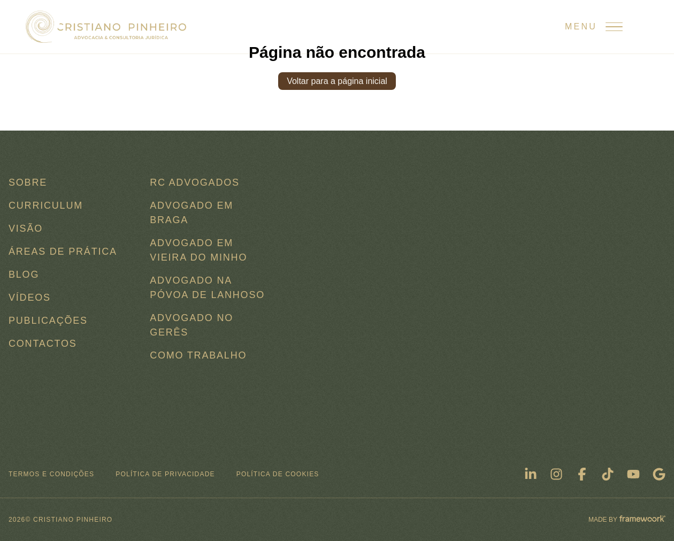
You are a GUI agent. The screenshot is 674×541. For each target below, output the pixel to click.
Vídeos (30, 297)
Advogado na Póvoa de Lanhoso (207, 287)
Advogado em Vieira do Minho (198, 250)
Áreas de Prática (63, 251)
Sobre (28, 182)
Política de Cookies (277, 474)
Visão (26, 228)
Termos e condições (51, 474)
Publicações (48, 320)
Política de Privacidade (165, 474)
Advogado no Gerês (191, 325)
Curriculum (46, 205)
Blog (24, 274)
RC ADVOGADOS (195, 182)
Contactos (43, 343)
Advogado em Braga (191, 212)
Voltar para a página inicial (337, 81)
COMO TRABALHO (198, 355)
